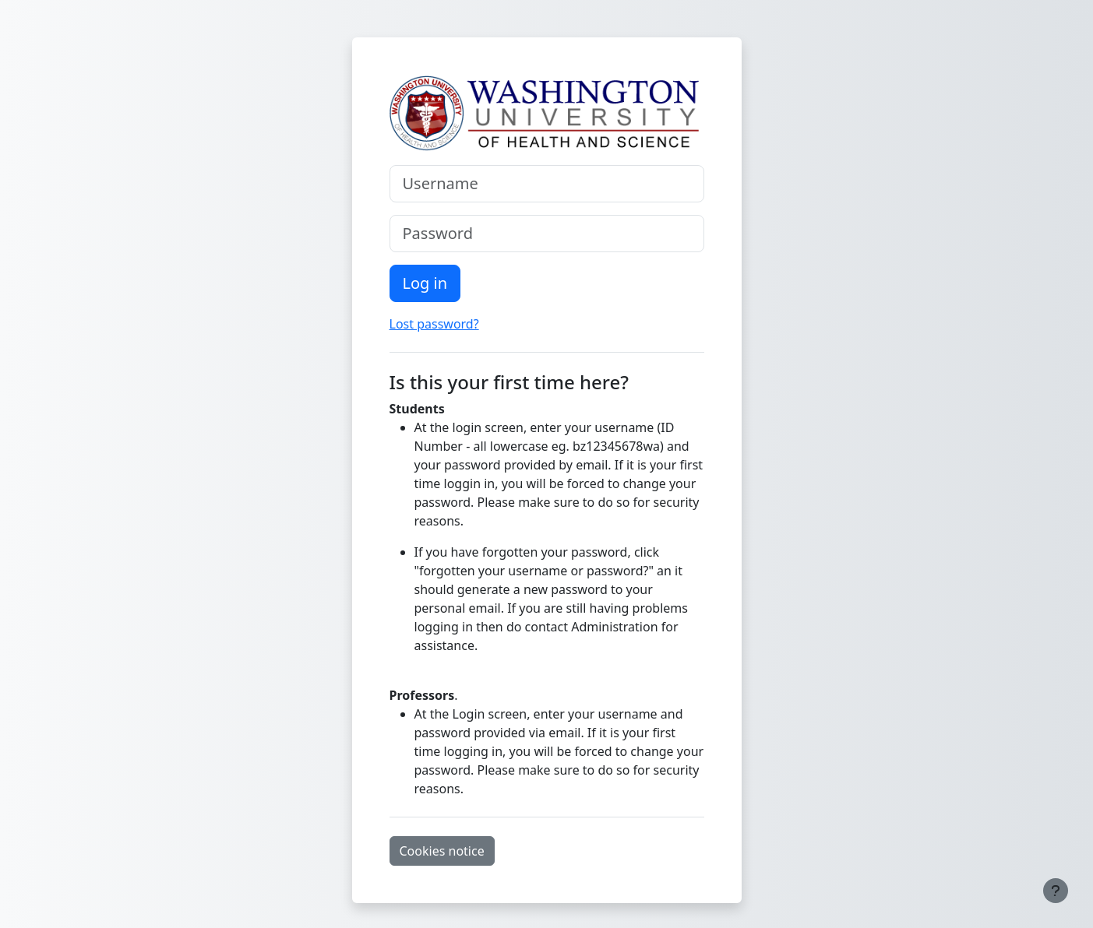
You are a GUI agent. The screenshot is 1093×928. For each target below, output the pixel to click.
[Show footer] (1055, 890)
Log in (425, 283)
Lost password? (434, 323)
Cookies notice (442, 850)
